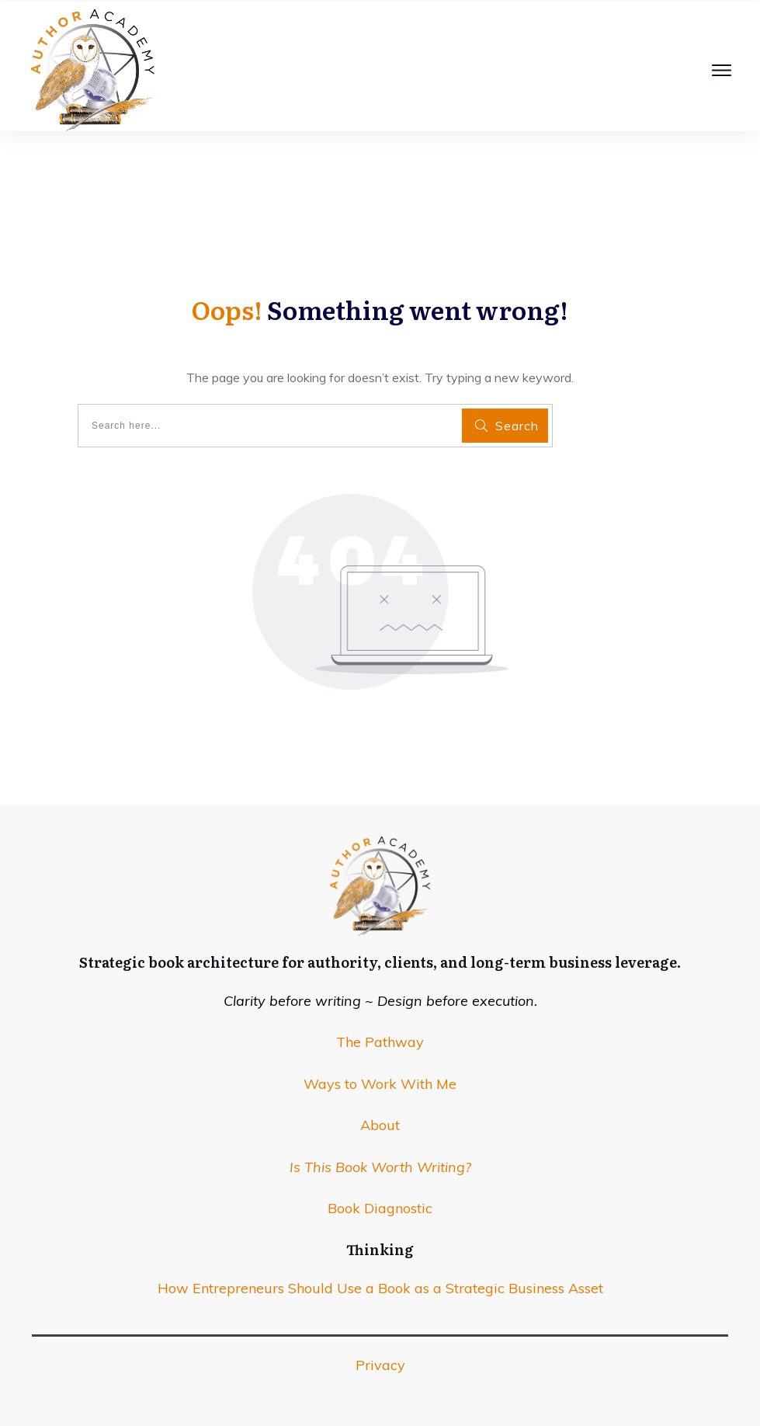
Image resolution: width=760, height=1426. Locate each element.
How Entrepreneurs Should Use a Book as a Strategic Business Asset (380, 1288)
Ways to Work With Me (380, 1084)
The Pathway (380, 1042)
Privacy (380, 1365)
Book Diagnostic (380, 1208)
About (380, 1125)
